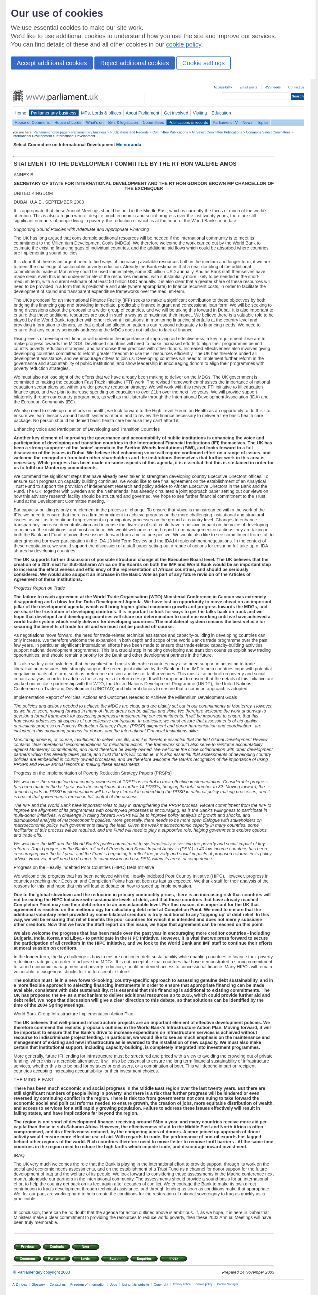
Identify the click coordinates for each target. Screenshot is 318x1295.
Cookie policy (203, 1284)
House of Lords (67, 122)
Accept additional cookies (52, 63)
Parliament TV (225, 122)
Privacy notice (182, 1284)
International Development (32, 136)
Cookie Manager (227, 1284)
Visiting (200, 112)
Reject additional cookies (134, 63)
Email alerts (248, 87)
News (247, 122)
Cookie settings (203, 63)
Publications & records (188, 122)
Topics (262, 122)
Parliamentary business (53, 112)
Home (20, 112)
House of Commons (32, 122)
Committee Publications (170, 132)
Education (221, 112)
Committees (153, 122)
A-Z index (19, 1284)
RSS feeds (273, 87)
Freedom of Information (87, 1284)
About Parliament (142, 112)
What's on (95, 122)
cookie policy (183, 44)
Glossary (38, 1284)
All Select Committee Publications (217, 132)
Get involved (176, 112)
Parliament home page (50, 132)
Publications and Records (129, 132)
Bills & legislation (123, 122)
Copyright (161, 1284)
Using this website (135, 1284)
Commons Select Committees (268, 132)
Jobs (113, 1284)
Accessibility (223, 87)
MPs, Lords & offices (101, 112)
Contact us (296, 87)
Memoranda (128, 144)
